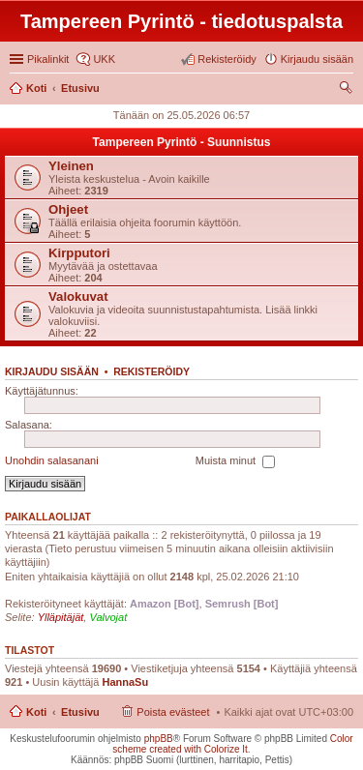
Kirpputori (79, 253)
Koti (36, 712)
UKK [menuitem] (104, 59)
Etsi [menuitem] (348, 90)
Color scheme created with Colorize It (232, 744)
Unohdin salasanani (52, 460)
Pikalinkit (48, 59)
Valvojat (108, 617)
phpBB (158, 738)
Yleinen (71, 166)
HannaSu (125, 682)
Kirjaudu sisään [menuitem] (317, 59)
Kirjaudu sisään (52, 371)
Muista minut (235, 461)
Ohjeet (68, 209)
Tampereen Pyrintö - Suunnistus (182, 142)
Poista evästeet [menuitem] (172, 712)
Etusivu (80, 712)
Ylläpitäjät (61, 617)
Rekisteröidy (151, 371)
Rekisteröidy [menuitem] (227, 59)
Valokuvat (78, 296)
